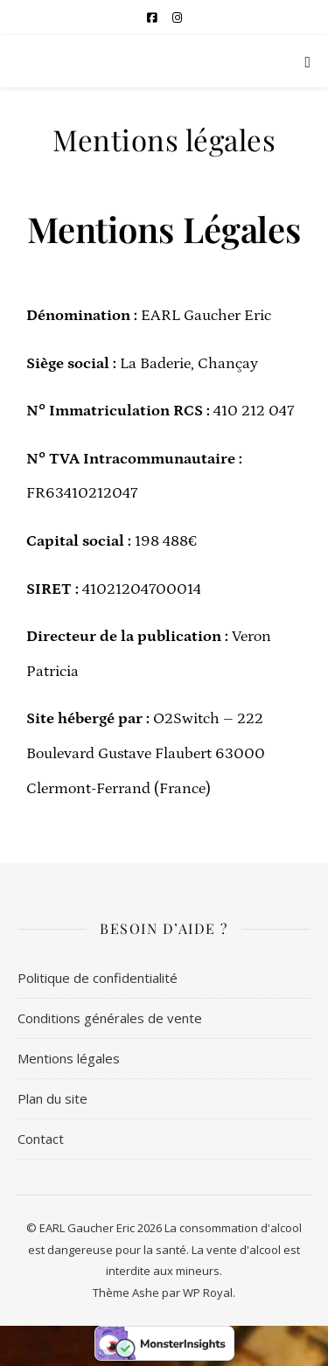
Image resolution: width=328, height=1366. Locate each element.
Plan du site (52, 1098)
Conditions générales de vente (109, 1018)
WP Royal (208, 1292)
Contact (40, 1138)
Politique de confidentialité (97, 977)
